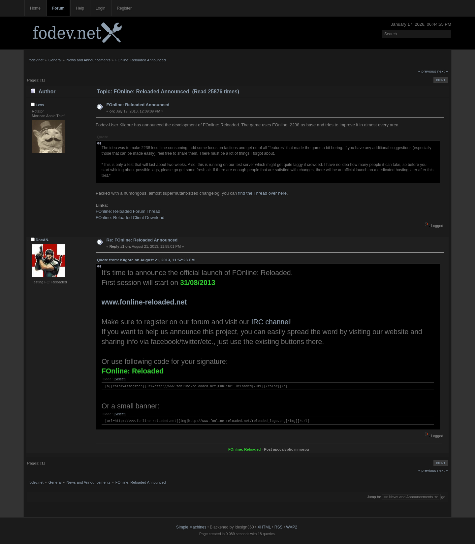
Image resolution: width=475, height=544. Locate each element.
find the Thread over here (262, 193)
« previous (427, 71)
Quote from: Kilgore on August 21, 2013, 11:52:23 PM (146, 260)
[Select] (120, 379)
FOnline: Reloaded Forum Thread (128, 211)
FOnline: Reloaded (133, 371)
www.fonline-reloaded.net (144, 302)
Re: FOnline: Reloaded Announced (141, 240)
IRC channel (270, 322)
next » (442, 71)
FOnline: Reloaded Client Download (130, 217)
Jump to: (374, 497)
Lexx (40, 105)
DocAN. (42, 240)
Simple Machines (191, 527)
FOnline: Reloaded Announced (137, 104)
